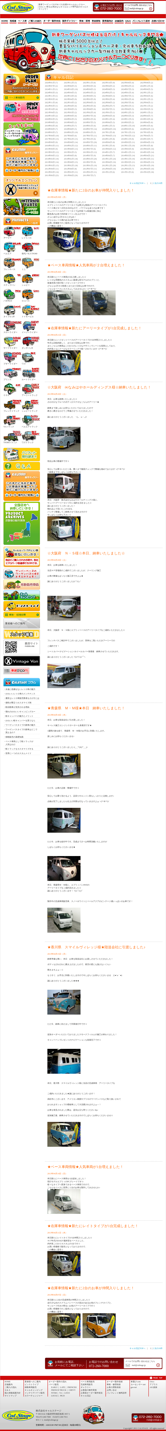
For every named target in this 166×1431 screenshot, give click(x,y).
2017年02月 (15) (71, 139)
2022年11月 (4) (51, 102)
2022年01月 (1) (127, 106)
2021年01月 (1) (108, 112)
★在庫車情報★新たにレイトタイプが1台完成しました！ (92, 1226)
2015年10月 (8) (146, 145)
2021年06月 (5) (127, 109)
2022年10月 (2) (70, 102)
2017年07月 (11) (90, 136)
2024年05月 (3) (51, 92)
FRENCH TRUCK (58, 1390)
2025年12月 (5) (70, 82)
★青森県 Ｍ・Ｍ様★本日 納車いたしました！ (87, 708)
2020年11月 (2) (146, 112)
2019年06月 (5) (108, 122)
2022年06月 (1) (146, 102)
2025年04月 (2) (108, 86)
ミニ (24, 269)
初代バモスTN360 (29, 253)
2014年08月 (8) (70, 155)
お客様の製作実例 (89, 1390)
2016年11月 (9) (127, 139)
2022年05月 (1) (51, 106)
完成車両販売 (87, 1384)
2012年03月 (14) (52, 172)
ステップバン (9, 285)
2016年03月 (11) (52, 145)
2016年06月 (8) (108, 142)
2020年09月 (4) (70, 116)
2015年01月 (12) (90, 152)
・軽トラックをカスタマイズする (18, 749)
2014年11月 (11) (128, 152)
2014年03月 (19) (52, 159)
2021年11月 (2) (146, 106)
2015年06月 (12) (109, 149)
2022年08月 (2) (108, 102)
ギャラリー (86, 1387)
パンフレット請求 (141, 21)
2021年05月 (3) (146, 109)
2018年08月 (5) (70, 129)
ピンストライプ (21, 606)
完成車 (13, 21)
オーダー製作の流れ (58, 1381)
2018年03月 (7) (51, 132)
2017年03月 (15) (52, 139)
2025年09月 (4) (127, 82)
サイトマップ (11, 1396)
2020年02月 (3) (70, 119)
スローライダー (10, 332)
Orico (152, 1381)
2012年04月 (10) (147, 169)
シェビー (26, 285)
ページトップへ (156, 1378)
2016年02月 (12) (71, 145)
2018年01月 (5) (89, 132)
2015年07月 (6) (89, 149)
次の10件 (159, 183)
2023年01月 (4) (127, 99)
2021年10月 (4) (51, 109)
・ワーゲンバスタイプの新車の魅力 (19, 725)
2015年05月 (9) (127, 149)
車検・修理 (84, 21)
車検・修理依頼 (21, 615)
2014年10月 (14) (147, 152)
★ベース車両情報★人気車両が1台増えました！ (85, 1167)
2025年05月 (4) (89, 86)
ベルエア (7, 253)
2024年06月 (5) (146, 89)
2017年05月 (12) (128, 136)
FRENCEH (72, 1387)
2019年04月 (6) (146, 122)
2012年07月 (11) (90, 169)
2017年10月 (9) (146, 132)
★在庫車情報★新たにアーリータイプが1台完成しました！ (94, 328)
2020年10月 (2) (51, 116)
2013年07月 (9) (89, 162)
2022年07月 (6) (127, 102)
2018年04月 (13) (147, 129)
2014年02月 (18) (71, 159)
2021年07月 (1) (108, 109)
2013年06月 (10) (109, 162)
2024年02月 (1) (108, 92)
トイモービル (28, 316)
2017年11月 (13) (128, 132)
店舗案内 (119, 21)
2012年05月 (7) (127, 169)
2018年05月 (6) (127, 129)
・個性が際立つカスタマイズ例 (17, 703)
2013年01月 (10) (90, 165)
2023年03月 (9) (89, 99)
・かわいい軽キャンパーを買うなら (19, 720)
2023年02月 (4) (108, 99)
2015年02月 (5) (70, 152)
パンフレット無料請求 (21, 454)
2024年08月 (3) (108, 89)
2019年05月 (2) (127, 122)
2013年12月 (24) (109, 159)
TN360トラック (10, 442)
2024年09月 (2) (89, 89)
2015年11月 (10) (128, 145)
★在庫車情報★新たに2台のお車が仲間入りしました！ (90, 190)
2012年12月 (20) (109, 165)
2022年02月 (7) (108, 106)
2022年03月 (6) (89, 106)
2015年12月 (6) (108, 145)
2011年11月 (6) (127, 172)
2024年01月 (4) (127, 92)
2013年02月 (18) (71, 165)
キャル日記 (86, 1396)
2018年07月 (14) (90, 129)
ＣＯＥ (6, 395)
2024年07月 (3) (127, 89)
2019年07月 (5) (89, 122)
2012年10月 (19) (147, 165)
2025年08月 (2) (146, 82)
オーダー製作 (21, 84)
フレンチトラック (11, 411)
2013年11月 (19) (128, 159)
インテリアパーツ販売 (35, 1393)
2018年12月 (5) (108, 126)
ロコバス (26, 301)
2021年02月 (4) (89, 112)
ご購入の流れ (35, 21)
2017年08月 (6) (70, 136)
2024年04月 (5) (70, 92)
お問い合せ (112, 1390)
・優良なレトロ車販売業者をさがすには (21, 698)
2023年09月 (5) (89, 96)
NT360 (54, 1393)
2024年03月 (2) (89, 92)
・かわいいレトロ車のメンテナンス (19, 694)
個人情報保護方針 (13, 1393)
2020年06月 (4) (108, 116)
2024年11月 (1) (51, 89)
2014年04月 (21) (147, 155)
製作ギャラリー (70, 21)
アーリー (7, 238)
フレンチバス (9, 269)
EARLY (54, 1387)
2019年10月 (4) (146, 119)
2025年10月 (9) (108, 82)
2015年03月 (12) (52, 152)
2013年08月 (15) (71, 162)
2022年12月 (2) (146, 99)
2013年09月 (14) (52, 162)
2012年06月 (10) (109, 169)
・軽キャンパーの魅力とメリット (18, 716)
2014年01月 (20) (90, 159)
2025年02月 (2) (127, 86)
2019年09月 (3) (51, 122)
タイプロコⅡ (8, 316)
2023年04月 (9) (70, 99)
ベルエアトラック (30, 427)
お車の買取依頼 (21, 556)
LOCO (67, 1393)
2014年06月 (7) (108, 155)
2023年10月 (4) (70, 96)
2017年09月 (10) (52, 136)
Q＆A (128, 21)
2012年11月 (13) (128, 165)
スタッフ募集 (21, 634)
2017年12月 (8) (108, 132)
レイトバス (27, 238)
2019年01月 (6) (89, 126)
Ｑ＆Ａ (21, 466)
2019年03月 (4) (51, 126)
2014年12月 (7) (108, 152)
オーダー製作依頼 (115, 1381)
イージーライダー (30, 332)
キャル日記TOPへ (137, 183)
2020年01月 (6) (89, 119)
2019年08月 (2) (70, 122)
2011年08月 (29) (71, 175)
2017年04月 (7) (146, 136)
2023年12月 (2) (146, 92)
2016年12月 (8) (108, 139)
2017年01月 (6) (89, 139)
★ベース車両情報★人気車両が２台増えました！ (86, 265)
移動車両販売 (21, 585)
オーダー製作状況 (52, 21)
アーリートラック (30, 395)
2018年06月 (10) (109, 129)
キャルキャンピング (21, 595)
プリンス (7, 379)
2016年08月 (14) (71, 142)
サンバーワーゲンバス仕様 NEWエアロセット (21, 574)
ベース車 (22, 21)
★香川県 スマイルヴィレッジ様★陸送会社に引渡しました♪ (96, 947)
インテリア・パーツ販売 (21, 207)
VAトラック (8, 427)
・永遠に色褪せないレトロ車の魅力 (19, 689)
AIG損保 (153, 1387)
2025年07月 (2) (51, 86)
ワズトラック (28, 442)
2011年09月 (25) (52, 175)
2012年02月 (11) (71, 172)
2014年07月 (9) (89, 155)
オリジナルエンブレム (21, 187)
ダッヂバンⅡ (27, 348)
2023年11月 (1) (51, 96)
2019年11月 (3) (127, 119)
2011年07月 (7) (89, 175)
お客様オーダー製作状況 (92, 1393)
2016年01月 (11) (90, 145)
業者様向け (107, 21)
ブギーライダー (10, 364)
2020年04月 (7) (146, 116)
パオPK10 (7, 301)
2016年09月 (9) (51, 142)
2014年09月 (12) (52, 155)
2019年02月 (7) (70, 126)
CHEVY (72, 1390)
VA (60, 1393)
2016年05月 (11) (128, 142)
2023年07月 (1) (127, 96)
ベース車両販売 (21, 98)
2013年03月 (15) (52, 165)
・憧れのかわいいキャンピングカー (19, 711)
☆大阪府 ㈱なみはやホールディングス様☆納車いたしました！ (99, 387)
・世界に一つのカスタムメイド (17, 753)
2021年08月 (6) (89, 109)
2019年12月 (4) (108, 119)
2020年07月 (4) (89, 116)
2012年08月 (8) (70, 169)
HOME (4, 21)
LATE (62, 1387)
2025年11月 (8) (89, 82)
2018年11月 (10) (128, 126)
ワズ (24, 364)
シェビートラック (30, 411)
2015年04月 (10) (147, 149)
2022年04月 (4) (70, 106)
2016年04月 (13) (147, 142)
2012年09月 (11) (52, 169)
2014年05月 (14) (128, 155)
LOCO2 (54, 1396)
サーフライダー (10, 348)
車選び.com (136, 1381)
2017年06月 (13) (109, 136)
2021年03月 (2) (70, 112)
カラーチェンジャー (34, 1396)
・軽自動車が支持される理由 (16, 707)
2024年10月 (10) (71, 89)
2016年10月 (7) (146, 139)
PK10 (62, 1396)
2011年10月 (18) (147, 172)
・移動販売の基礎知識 (13, 737)
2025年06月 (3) (70, 86)
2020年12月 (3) (127, 112)
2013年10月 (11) (147, 159)
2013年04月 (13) (147, 162)
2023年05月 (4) (51, 99)
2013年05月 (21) (128, 162)
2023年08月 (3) (108, 96)
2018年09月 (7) (51, 129)
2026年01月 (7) (51, 82)
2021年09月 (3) (70, 109)
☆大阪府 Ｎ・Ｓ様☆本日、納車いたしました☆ (86, 553)
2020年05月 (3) (127, 116)
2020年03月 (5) (51, 119)
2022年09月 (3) (89, 102)
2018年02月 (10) (71, 132)
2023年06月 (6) (146, 96)
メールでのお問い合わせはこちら (140, 7)
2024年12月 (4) (146, 86)
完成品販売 (21, 111)
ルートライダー (29, 379)
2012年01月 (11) (90, 172)
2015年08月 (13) (71, 149)
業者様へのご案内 (21, 623)
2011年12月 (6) (108, 172)
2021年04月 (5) (51, 112)
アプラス (154, 1384)
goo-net (134, 1387)
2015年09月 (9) (51, 149)
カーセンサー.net (138, 1384)
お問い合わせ (158, 21)
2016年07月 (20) (90, 142)
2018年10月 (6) (146, 126)
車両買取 (96, 21)
